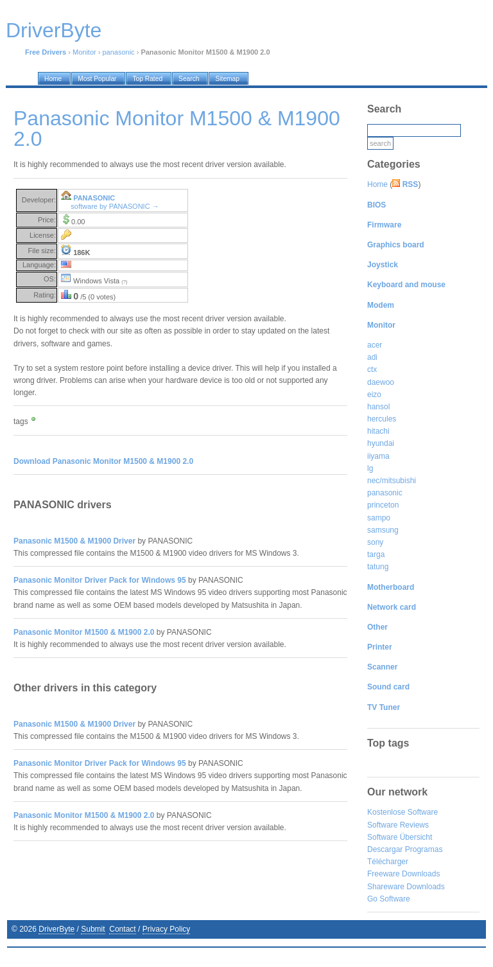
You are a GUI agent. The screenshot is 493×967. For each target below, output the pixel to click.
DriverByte (56, 929)
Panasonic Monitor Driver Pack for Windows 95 (99, 580)
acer (374, 345)
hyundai (380, 443)
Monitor (84, 52)
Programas (424, 849)
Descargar (384, 849)
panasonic (118, 52)
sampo (378, 517)
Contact (122, 929)
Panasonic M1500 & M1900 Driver (74, 541)
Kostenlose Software (402, 812)
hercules (381, 418)
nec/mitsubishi (391, 480)
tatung (377, 566)
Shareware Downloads (406, 886)
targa (376, 554)
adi (372, 357)
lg (370, 468)
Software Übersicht (399, 837)
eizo (374, 394)
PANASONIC (94, 198)
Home (377, 184)
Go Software (388, 898)
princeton (383, 505)
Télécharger (387, 861)
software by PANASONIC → (115, 206)
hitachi (378, 431)
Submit (93, 929)
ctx (372, 369)
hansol (378, 406)
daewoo (380, 382)
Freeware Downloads (403, 873)
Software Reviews (398, 825)
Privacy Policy (167, 929)
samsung (383, 530)
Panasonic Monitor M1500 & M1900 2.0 (83, 632)
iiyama (378, 456)
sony (375, 542)
